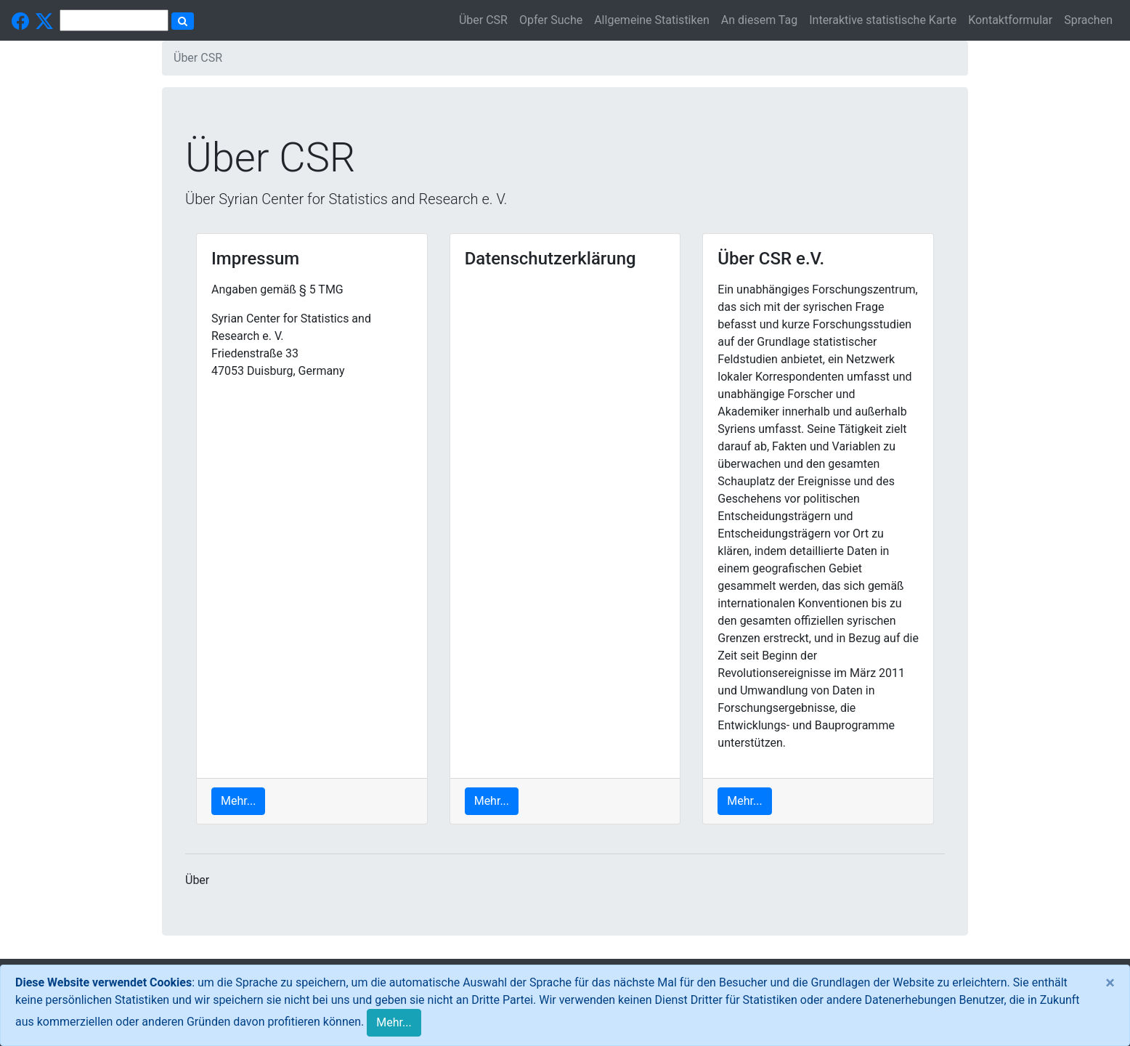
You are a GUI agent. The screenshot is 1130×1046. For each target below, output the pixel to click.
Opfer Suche (550, 20)
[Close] (1110, 982)
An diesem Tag (759, 20)
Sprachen (1088, 20)
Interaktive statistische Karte (882, 20)
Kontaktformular (1010, 20)
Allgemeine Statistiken (652, 20)
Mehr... (393, 1022)
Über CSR (483, 20)
